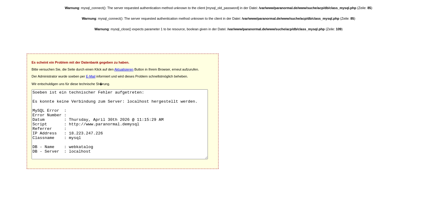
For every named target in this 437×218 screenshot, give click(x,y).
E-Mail (90, 76)
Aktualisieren (124, 69)
